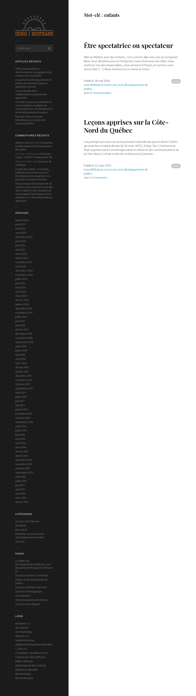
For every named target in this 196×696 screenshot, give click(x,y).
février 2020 (22, 300)
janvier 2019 (22, 329)
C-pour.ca (21, 648)
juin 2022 (20, 245)
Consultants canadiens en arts (31, 652)
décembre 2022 (24, 237)
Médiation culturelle (26, 669)
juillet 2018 (21, 350)
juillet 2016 (21, 430)
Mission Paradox (24, 678)
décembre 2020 (24, 270)
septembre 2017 (24, 388)
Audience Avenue (24, 640)
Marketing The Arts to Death (30, 665)
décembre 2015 (23, 460)
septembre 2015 (24, 472)
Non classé (21, 529)
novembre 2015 (23, 464)
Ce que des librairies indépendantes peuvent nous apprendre (31, 94)
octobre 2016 (22, 417)
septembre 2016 (24, 422)
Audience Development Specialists (34, 644)
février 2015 (21, 502)
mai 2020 (20, 287)
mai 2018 (20, 354)
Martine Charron (24, 142)
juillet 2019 (21, 316)
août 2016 (20, 426)
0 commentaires (100, 93)
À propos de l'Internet (27, 521)
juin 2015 (20, 485)
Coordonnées (22, 595)
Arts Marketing (23, 631)
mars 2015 (20, 497)
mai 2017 (20, 405)
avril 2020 (20, 291)
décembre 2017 (23, 375)
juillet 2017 (21, 396)
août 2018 (20, 346)
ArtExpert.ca (22, 623)
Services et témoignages (28, 591)
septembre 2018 (24, 342)
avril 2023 (20, 232)
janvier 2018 (22, 371)
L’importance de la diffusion (30, 657)
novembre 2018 (24, 338)
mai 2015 (20, 489)
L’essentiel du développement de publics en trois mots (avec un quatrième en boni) (33, 83)
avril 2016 (20, 443)
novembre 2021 (23, 262)
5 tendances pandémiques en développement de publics (34, 146)
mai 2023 (20, 228)
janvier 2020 (22, 304)
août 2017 (20, 392)
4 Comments (98, 177)
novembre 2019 (24, 312)
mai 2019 (20, 325)
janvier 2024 (22, 220)
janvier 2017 (21, 409)
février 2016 (22, 451)
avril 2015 (20, 493)
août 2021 (20, 266)
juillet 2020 (21, 279)
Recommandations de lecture (31, 599)
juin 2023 (20, 224)
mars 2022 (21, 253)
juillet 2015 (21, 481)
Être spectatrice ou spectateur (128, 45)
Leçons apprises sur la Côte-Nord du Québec (126, 126)
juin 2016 (20, 434)
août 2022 (20, 241)
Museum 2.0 (22, 636)
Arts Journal (21, 627)
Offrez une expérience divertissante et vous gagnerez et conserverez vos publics (33, 72)
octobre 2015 (22, 468)
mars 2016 (21, 447)
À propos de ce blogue (27, 604)
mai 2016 (20, 438)
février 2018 (22, 367)
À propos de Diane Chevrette (31, 179)
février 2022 (22, 258)
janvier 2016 (22, 455)
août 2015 (20, 476)
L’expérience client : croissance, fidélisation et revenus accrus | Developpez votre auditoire (32, 172)
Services (19, 541)
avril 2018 (20, 359)
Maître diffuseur (24, 661)
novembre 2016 (24, 413)
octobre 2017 (22, 384)
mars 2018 (21, 363)
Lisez (176, 81)
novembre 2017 (23, 380)
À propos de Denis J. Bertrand (31, 575)
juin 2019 (20, 321)
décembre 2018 (23, 333)
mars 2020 (21, 295)
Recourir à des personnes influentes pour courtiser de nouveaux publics (30, 120)
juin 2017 (20, 401)
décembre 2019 (23, 308)
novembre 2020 (24, 274)
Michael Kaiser (23, 673)
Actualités (20, 525)
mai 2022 (20, 249)
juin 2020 (20, 283)
